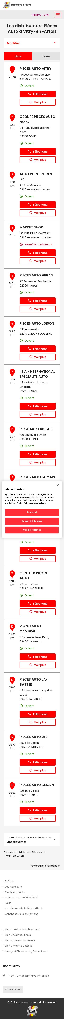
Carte (46, 56)
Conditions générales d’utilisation (25, 908)
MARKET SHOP (31, 227)
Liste (18, 56)
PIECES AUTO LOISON (37, 323)
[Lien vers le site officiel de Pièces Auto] (17, 5)
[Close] (57, 485)
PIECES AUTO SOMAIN (37, 477)
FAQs (8, 903)
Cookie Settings (32, 530)
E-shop (9, 881)
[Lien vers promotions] (40, 15)
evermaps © (52, 866)
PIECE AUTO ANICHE (36, 428)
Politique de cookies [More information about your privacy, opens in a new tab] (34, 503)
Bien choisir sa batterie (18, 946)
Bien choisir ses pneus (18, 935)
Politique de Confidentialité (21, 897)
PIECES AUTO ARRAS (36, 275)
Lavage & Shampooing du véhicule (26, 951)
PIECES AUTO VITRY (35, 68)
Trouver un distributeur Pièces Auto (25, 852)
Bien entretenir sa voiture (20, 940)
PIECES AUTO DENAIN (37, 784)
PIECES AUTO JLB (34, 736)
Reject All (32, 512)
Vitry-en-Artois (15, 855)
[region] (32, 509)
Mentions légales (15, 892)
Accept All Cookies (32, 521)
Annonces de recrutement (21, 914)
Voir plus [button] (37, 102)
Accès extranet (13, 989)
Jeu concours (13, 886)
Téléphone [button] (37, 94)
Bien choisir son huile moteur (22, 929)
